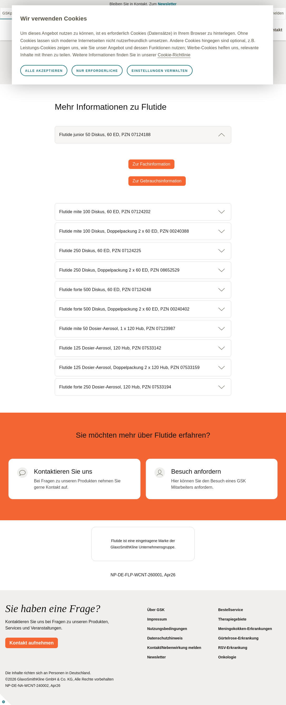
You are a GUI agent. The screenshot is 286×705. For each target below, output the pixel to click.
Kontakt (274, 30)
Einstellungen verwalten (182, 78)
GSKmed (28, 13)
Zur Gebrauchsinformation (157, 181)
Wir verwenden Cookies (76, 18)
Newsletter (167, 4)
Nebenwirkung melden (265, 13)
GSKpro (9, 13)
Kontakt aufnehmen (31, 643)
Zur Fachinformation (151, 164)
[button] (143, 135)
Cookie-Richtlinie (144, 62)
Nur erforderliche (119, 78)
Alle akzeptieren (66, 78)
